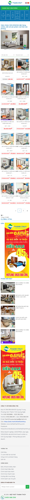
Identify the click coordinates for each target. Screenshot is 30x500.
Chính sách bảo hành (7, 471)
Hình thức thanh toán (8, 474)
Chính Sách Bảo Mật (7, 469)
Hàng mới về (8, 15)
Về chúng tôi (3, 15)
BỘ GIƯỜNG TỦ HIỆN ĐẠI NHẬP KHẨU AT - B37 (10, 196)
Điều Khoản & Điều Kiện (8, 467)
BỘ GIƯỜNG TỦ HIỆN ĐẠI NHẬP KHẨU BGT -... (10, 97)
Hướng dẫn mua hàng (8, 476)
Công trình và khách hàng (17, 15)
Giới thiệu (4, 452)
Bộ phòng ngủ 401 (7, 73)
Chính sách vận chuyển (8, 479)
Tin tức (22, 15)
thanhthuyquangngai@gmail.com (16, 419)
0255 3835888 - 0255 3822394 (13, 414)
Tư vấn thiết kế (12, 15)
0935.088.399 (10, 417)
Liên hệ (27, 15)
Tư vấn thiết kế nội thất (8, 454)
